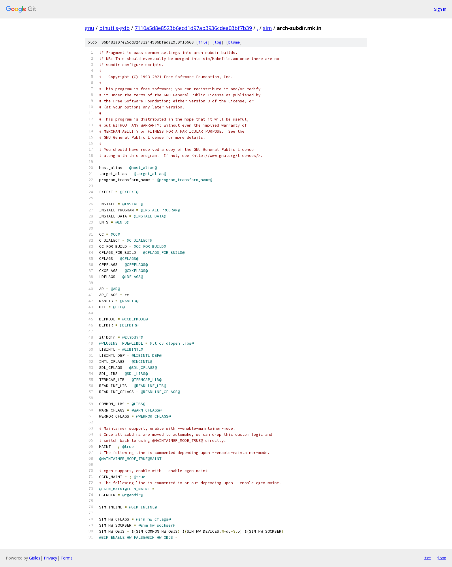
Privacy (50, 558)
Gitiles (34, 558)
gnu (89, 28)
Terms (67, 558)
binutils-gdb (114, 28)
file (203, 42)
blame (234, 42)
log (217, 42)
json (441, 557)
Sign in (440, 9)
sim (267, 28)
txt (427, 557)
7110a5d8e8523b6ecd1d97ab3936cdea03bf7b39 (193, 28)
